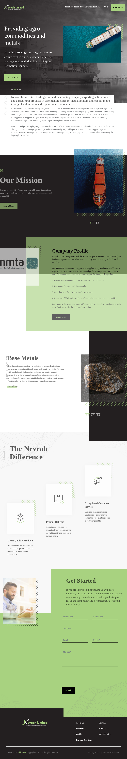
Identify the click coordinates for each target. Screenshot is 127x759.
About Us (69, 7)
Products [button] (78, 7)
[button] (20, 89)
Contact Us (118, 7)
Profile (106, 7)
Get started (13, 78)
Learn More (69, 317)
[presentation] (80, 678)
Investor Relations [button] (93, 7)
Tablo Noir (21, 752)
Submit (68, 691)
